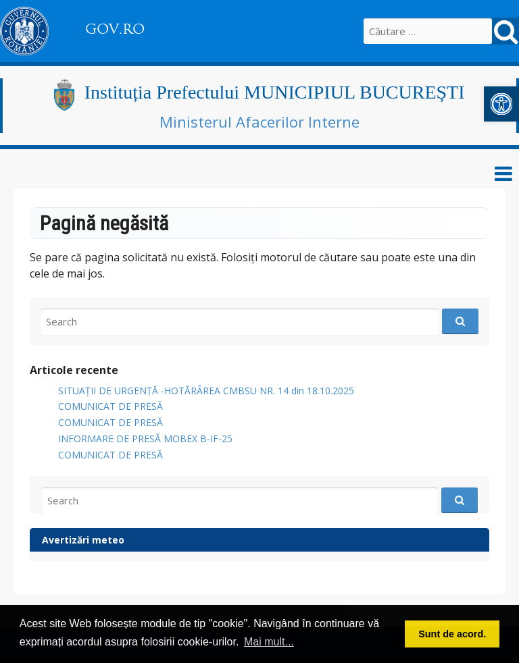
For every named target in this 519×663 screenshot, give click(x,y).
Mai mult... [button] (269, 641)
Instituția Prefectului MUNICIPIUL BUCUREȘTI (274, 92)
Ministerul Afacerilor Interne (259, 121)
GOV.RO (115, 29)
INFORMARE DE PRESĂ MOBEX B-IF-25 (145, 438)
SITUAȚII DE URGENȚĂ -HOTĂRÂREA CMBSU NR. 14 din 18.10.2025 (206, 390)
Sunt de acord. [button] (452, 634)
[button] (501, 104)
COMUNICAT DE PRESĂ (110, 406)
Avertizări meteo (83, 539)
